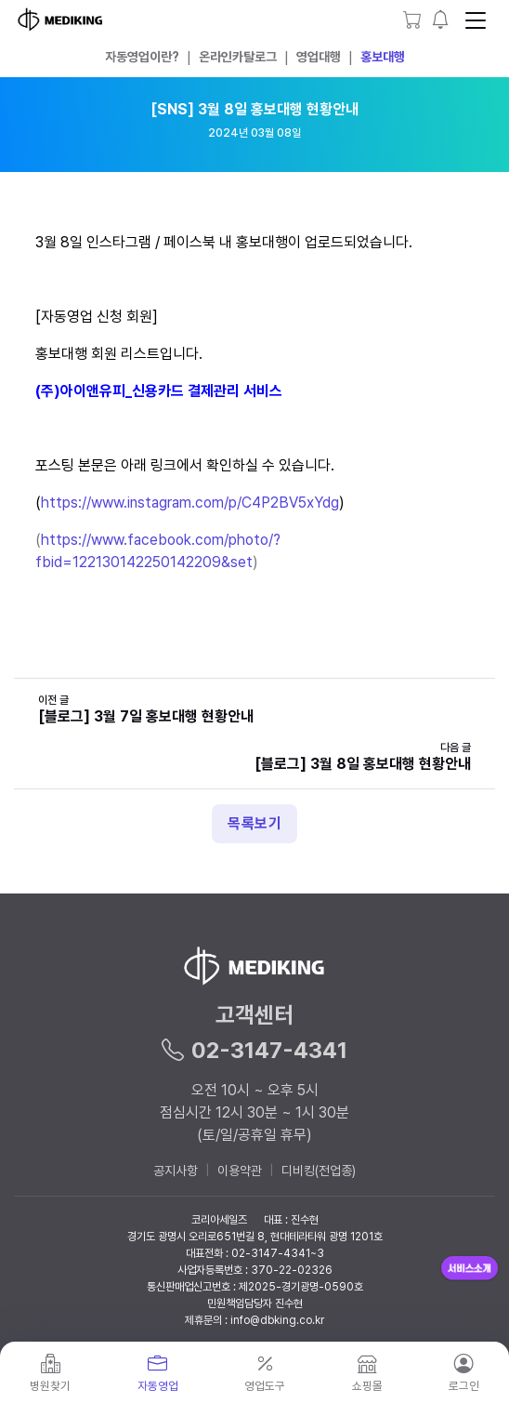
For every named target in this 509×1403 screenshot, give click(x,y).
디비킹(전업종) (318, 1170)
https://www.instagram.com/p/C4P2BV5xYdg (190, 502)
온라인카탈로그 (238, 56)
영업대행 (318, 56)
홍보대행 (382, 56)
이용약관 (239, 1170)
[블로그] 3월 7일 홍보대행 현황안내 (146, 716)
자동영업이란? (142, 56)
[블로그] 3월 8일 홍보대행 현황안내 (362, 764)
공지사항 (175, 1170)
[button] (441, 20)
